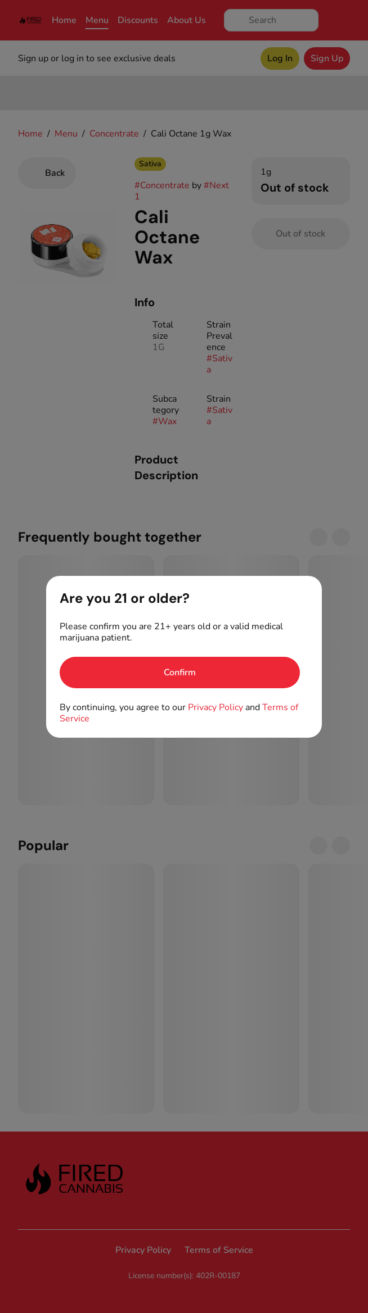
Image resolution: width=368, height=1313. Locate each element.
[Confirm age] (180, 672)
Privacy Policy (215, 707)
